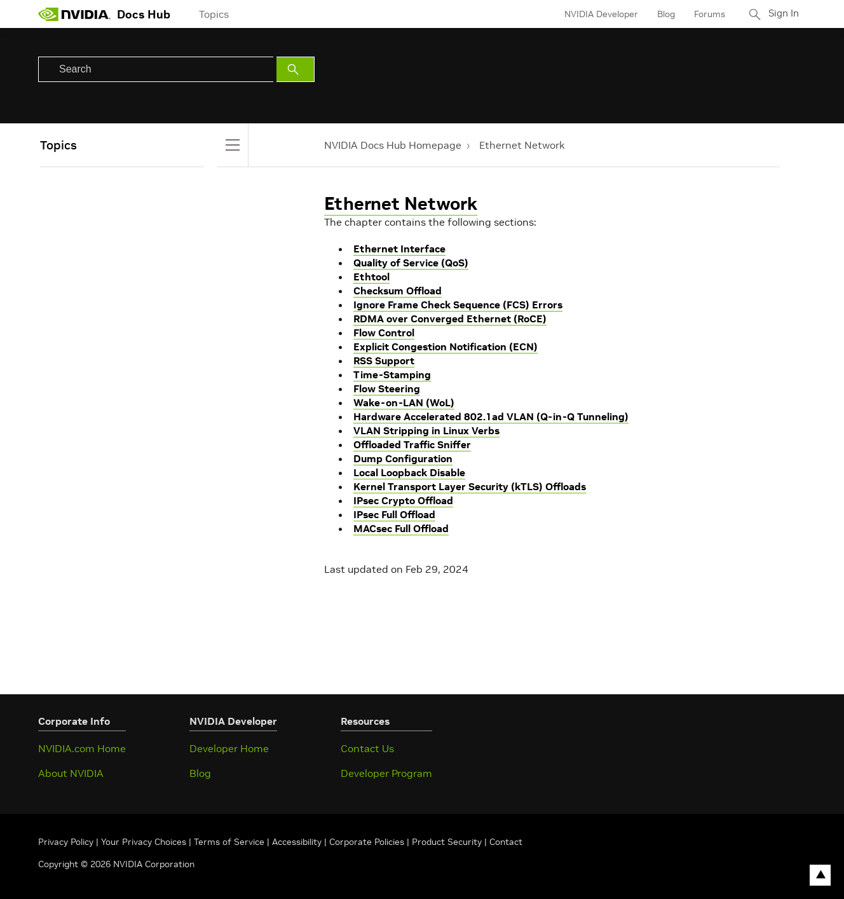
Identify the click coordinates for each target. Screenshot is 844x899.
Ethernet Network (522, 145)
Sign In (782, 14)
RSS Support (383, 360)
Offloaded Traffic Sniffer (412, 444)
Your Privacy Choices (143, 842)
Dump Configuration (403, 458)
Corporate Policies (366, 842)
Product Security (447, 842)
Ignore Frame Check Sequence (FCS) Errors (457, 304)
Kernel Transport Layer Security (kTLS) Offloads (469, 486)
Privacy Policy (67, 842)
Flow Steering (386, 388)
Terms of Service (229, 842)
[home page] (74, 14)
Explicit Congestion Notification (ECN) (445, 346)
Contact (505, 842)
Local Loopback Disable (409, 472)
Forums (706, 14)
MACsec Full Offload (401, 528)
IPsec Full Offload (394, 514)
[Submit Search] (295, 69)
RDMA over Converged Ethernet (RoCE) (450, 318)
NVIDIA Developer (598, 14)
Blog (663, 14)
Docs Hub (143, 14)
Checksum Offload (397, 290)
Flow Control (383, 332)
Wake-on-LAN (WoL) (403, 402)
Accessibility (297, 842)
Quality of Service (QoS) (410, 262)
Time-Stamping (392, 374)
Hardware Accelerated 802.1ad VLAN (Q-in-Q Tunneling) (491, 416)
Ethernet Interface (399, 248)
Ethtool (371, 276)
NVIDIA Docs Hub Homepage (392, 145)
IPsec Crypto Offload (403, 500)
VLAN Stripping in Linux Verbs (426, 430)
